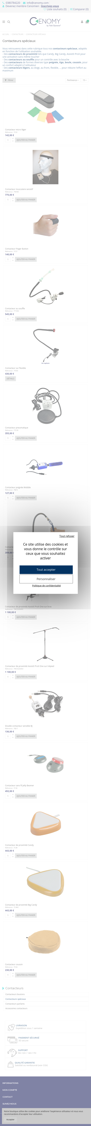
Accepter (10, 1119)
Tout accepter (46, 570)
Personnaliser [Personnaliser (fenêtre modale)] (46, 579)
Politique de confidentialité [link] (46, 585)
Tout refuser (66, 536)
